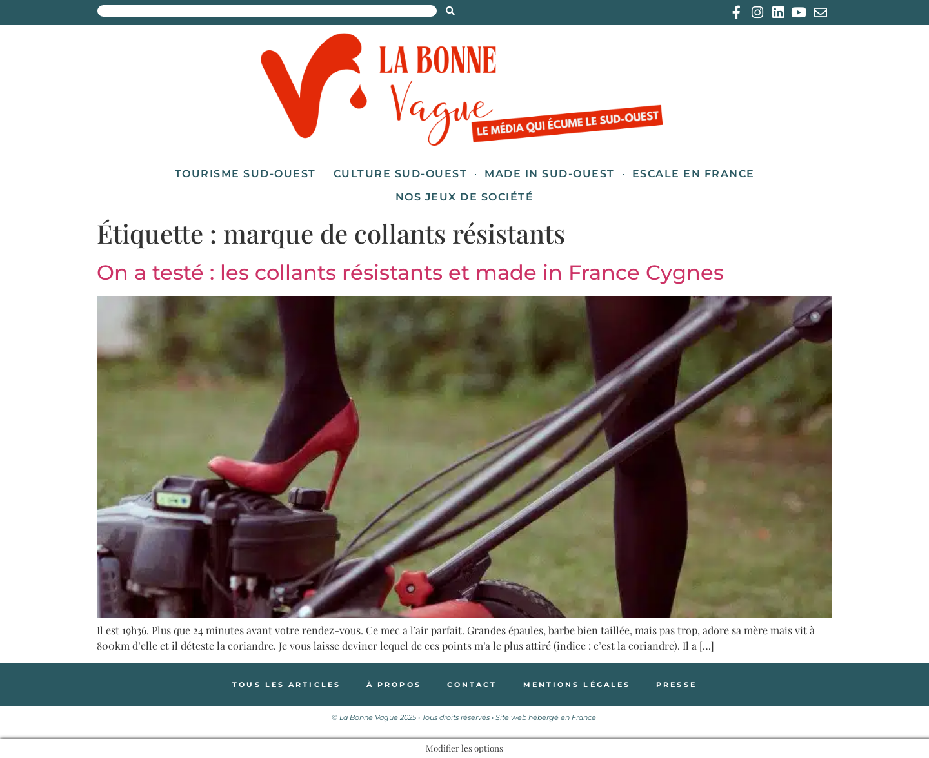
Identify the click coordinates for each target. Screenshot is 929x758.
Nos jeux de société (464, 197)
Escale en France (693, 174)
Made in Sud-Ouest (549, 174)
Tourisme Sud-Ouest (245, 174)
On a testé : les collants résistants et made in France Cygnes (410, 272)
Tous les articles (286, 684)
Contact (472, 684)
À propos (393, 684)
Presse (676, 684)
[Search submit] (450, 11)
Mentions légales (577, 684)
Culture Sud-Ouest (401, 174)
